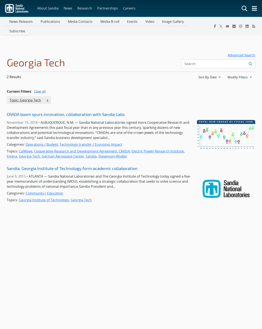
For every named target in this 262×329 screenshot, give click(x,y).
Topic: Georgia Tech (25, 91)
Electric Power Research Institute (157, 142)
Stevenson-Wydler (112, 147)
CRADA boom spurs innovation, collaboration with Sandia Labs (66, 105)
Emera (12, 147)
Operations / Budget (42, 135)
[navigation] (210, 68)
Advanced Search (241, 46)
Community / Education (44, 184)
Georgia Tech (29, 147)
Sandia (91, 147)
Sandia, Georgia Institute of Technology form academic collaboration (72, 159)
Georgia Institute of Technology (44, 191)
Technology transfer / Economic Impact (91, 135)
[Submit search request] (250, 54)
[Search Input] (218, 54)
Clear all (40, 82)
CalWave (25, 142)
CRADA (124, 142)
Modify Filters (241, 67)
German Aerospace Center (63, 147)
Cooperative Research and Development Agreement (75, 142)
